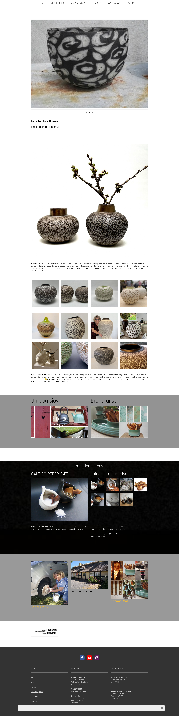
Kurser (33, 687)
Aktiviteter (116, 600)
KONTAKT (132, 3)
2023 (33, 682)
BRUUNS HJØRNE (79, 3)
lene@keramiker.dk (113, 534)
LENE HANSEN (114, 3)
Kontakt (34, 701)
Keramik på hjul (40, 606)
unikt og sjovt (57, 3)
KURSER (97, 3)
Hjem (33, 677)
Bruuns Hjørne (37, 692)
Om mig (34, 696)
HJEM (41, 3)
